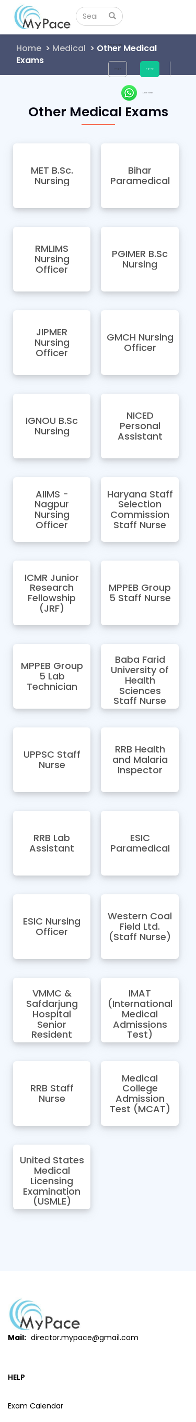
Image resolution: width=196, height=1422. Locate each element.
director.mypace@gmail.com (85, 1337)
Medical (69, 48)
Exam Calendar (35, 1406)
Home (28, 48)
